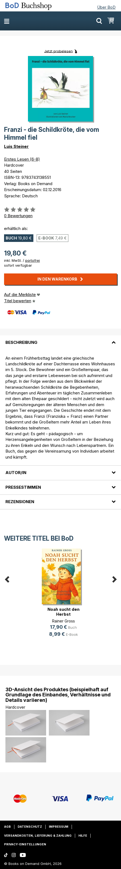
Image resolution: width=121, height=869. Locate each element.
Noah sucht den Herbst (63, 612)
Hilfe (82, 835)
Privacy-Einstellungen (25, 844)
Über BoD (106, 7)
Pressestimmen (23, 487)
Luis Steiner (16, 146)
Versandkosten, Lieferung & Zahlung (38, 835)
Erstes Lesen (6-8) (22, 159)
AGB (7, 826)
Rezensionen (19, 501)
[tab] (60, 339)
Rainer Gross (63, 621)
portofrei (32, 260)
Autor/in (15, 472)
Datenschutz (30, 826)
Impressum (58, 826)
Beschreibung (21, 342)
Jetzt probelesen (58, 51)
